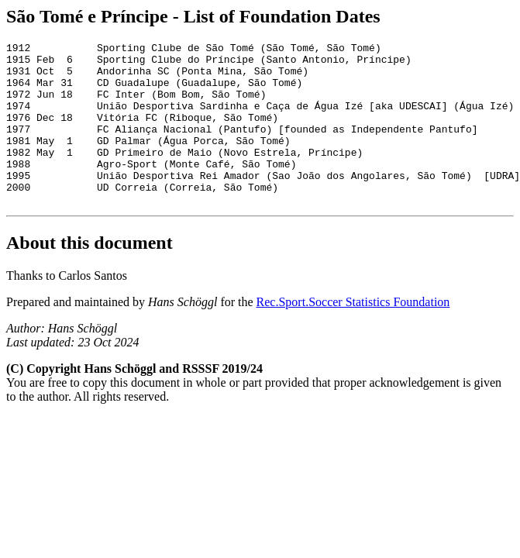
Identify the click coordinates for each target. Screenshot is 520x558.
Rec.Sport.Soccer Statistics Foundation (353, 334)
